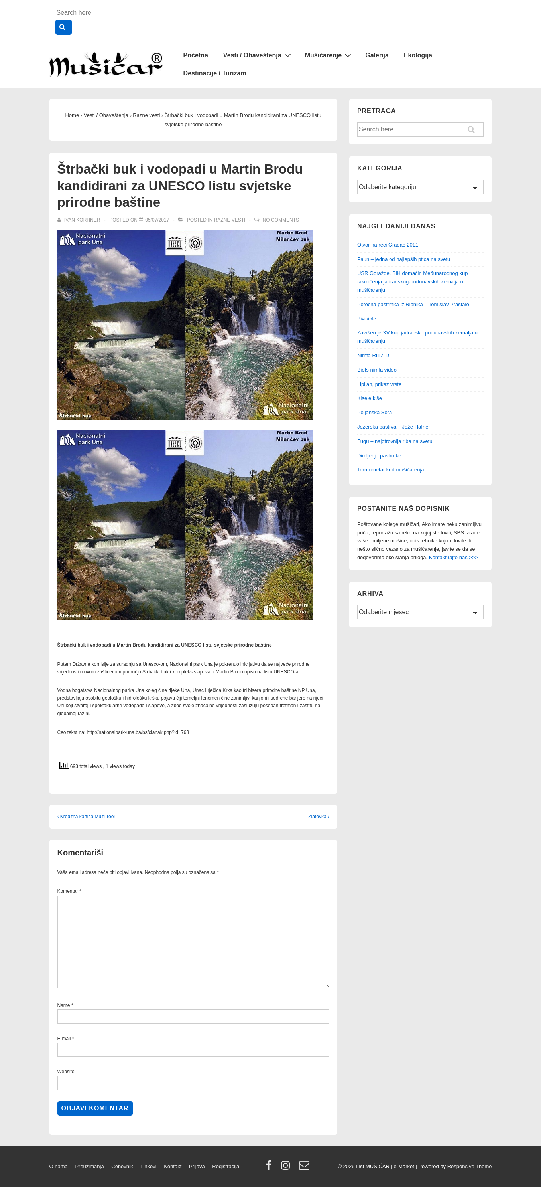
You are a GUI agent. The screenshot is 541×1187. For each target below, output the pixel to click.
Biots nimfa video (377, 370)
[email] (305, 1168)
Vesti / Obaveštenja (258, 55)
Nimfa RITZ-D (373, 355)
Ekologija (418, 55)
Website (66, 1071)
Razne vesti (230, 220)
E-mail (64, 1038)
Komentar (69, 891)
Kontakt (172, 1166)
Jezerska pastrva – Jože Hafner (393, 427)
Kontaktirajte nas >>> (453, 557)
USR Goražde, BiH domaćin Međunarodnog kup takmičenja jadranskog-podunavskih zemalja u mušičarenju (412, 281)
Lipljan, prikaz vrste (379, 384)
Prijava (197, 1166)
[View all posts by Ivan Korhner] (79, 220)
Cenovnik (122, 1166)
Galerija (377, 55)
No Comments (281, 220)
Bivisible (366, 319)
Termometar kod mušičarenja (390, 470)
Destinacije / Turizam (214, 73)
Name (63, 1005)
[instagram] (287, 1168)
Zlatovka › (318, 816)
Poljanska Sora (374, 412)
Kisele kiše (369, 398)
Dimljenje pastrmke (379, 456)
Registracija (225, 1166)
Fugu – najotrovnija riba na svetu (395, 441)
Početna (195, 55)
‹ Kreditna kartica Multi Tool (86, 816)
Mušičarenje (329, 55)
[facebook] (270, 1168)
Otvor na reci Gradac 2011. (388, 245)
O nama (58, 1166)
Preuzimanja (89, 1166)
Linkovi (148, 1166)
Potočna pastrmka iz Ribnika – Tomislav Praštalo (413, 304)
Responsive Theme (469, 1166)
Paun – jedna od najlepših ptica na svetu (403, 259)
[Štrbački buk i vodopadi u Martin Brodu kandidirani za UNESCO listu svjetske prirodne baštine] (157, 220)
